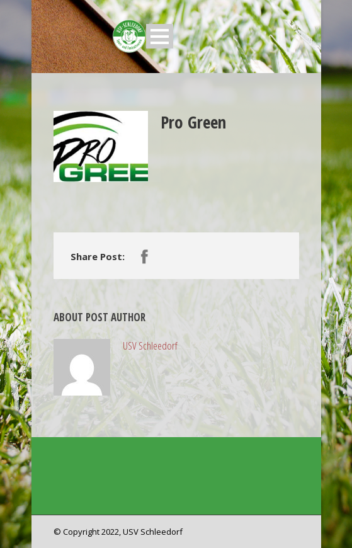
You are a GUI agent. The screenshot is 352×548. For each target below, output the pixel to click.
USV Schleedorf (150, 345)
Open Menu (159, 36)
